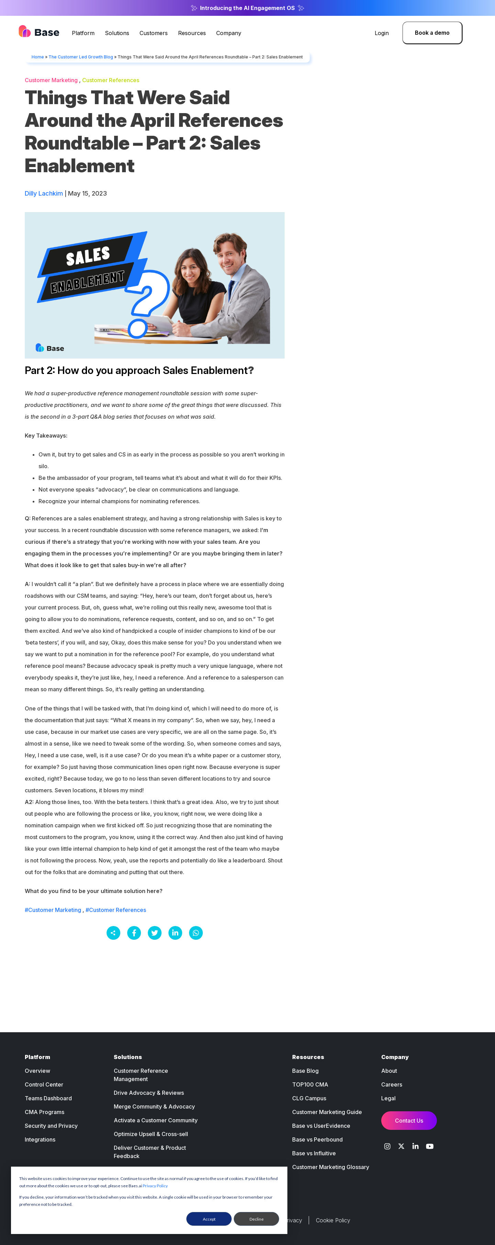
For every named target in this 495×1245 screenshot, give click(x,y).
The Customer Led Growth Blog (80, 56)
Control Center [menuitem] (44, 1084)
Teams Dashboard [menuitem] (48, 1098)
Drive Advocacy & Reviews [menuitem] (149, 1092)
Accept (209, 1219)
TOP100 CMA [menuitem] (310, 1084)
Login (382, 33)
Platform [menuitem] (83, 33)
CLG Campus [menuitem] (309, 1098)
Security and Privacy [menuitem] (51, 1125)
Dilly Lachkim (45, 193)
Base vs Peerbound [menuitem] (317, 1139)
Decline (257, 1219)
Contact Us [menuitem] (409, 1120)
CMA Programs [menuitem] (44, 1112)
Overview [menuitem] (37, 1070)
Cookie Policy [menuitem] (333, 1220)
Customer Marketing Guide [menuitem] (327, 1112)
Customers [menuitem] (154, 33)
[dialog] (149, 1200)
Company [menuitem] (228, 33)
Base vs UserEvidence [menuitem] (321, 1125)
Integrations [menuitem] (40, 1139)
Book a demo (432, 32)
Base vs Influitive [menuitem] (314, 1153)
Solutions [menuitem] (117, 33)
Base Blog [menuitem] (305, 1070)
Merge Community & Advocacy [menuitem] (154, 1106)
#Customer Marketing (53, 909)
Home (38, 56)
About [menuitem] (389, 1070)
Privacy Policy (155, 1185)
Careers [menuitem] (391, 1084)
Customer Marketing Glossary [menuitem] (330, 1167)
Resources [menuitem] (192, 33)
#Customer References (116, 909)
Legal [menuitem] (388, 1098)
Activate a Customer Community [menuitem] (156, 1120)
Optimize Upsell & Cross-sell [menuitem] (151, 1134)
